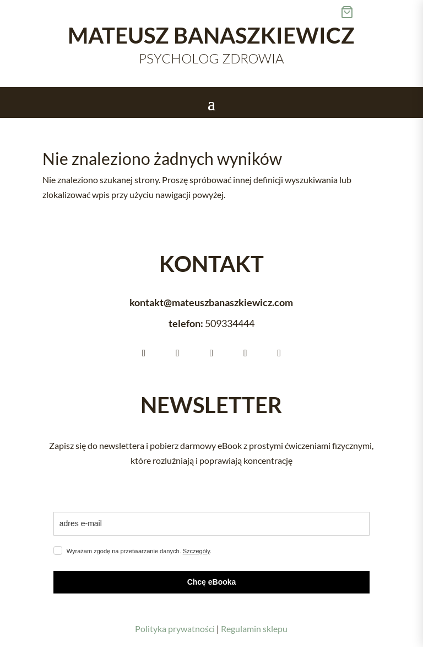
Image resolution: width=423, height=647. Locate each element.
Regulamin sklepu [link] (254, 628)
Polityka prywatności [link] (175, 628)
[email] (211, 524)
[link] (381, 12)
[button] (211, 103)
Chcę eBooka (211, 582)
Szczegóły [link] (196, 551)
